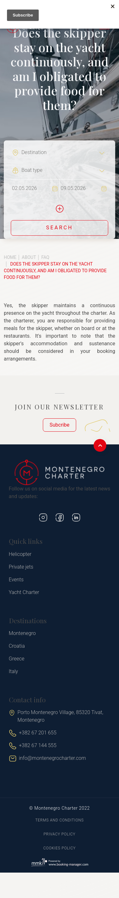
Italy (13, 671)
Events (16, 580)
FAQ (45, 257)
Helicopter (20, 554)
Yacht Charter (24, 592)
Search (59, 228)
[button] (59, 209)
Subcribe (59, 425)
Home (10, 257)
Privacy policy (59, 834)
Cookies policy (59, 848)
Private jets (21, 567)
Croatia (17, 646)
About (29, 257)
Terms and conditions (59, 820)
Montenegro (22, 633)
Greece (16, 659)
